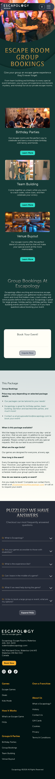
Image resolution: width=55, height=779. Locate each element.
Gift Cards (37, 720)
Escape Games (9, 689)
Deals (4, 695)
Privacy (35, 732)
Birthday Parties (9, 742)
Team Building (8, 753)
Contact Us (37, 715)
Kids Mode (7, 701)
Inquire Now (27, 353)
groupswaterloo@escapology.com (28, 484)
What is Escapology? (41, 703)
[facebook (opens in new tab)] (10, 672)
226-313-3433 (9, 643)
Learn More (27, 153)
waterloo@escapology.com (14, 645)
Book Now (9, 663)
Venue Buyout (8, 759)
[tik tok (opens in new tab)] (16, 672)
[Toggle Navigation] (49, 6)
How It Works (9, 710)
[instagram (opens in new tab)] (4, 672)
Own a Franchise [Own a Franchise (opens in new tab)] (41, 683)
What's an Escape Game (13, 716)
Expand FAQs (27, 612)
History (35, 709)
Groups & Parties (11, 736)
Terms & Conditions (41, 737)
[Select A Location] (42, 6)
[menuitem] (14, 693)
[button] (27, 538)
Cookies (36, 726)
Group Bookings (9, 747)
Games (5, 683)
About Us (37, 697)
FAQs (4, 722)
